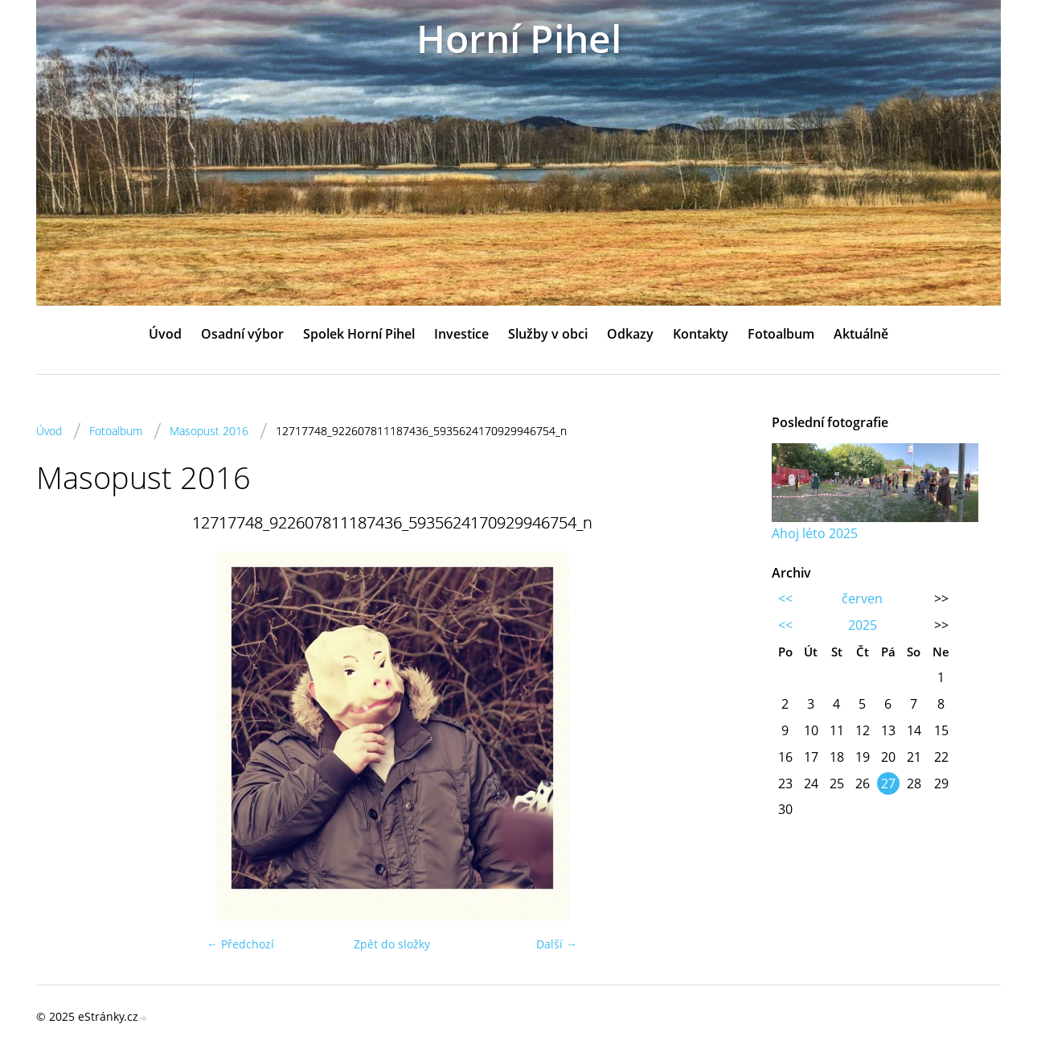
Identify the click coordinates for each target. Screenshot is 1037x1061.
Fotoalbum (781, 334)
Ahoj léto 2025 (815, 533)
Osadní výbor (242, 334)
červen (862, 598)
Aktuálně (861, 334)
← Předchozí (240, 944)
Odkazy (630, 334)
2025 (862, 625)
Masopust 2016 (209, 430)
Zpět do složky (392, 944)
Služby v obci (548, 334)
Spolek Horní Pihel (359, 334)
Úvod (165, 334)
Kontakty (700, 334)
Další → (556, 944)
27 (888, 783)
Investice (461, 334)
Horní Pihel (518, 38)
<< (785, 598)
